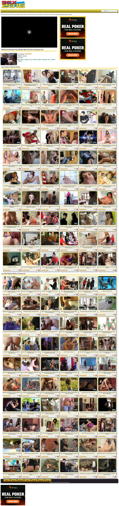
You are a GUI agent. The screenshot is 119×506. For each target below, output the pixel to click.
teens (30, 59)
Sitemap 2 (41, 480)
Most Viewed (21, 10)
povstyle (35, 59)
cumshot (20, 60)
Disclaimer (20, 480)
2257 (27, 480)
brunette (27, 59)
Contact (48, 480)
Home (3, 10)
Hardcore (25, 55)
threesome (44, 59)
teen (49, 59)
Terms (6, 480)
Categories (11, 10)
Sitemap (34, 480)
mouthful (53, 59)
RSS (29, 10)
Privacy (13, 480)
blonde (22, 59)
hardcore (39, 59)
